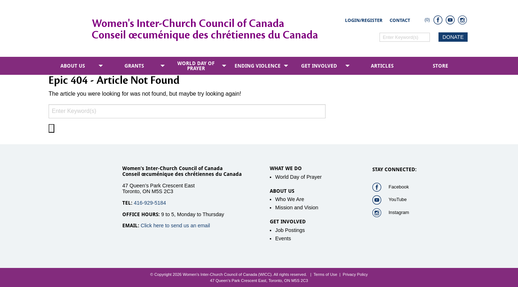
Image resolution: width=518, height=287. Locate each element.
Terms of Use (325, 274)
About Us (72, 66)
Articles (382, 66)
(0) (427, 19)
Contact (400, 20)
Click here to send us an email (175, 225)
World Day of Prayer (196, 65)
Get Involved (319, 66)
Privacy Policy (355, 274)
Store (440, 66)
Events (283, 238)
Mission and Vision (296, 207)
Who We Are (289, 199)
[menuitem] (74, 66)
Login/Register (363, 20)
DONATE (453, 37)
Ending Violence (258, 66)
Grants (134, 66)
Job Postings (290, 230)
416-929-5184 (150, 203)
